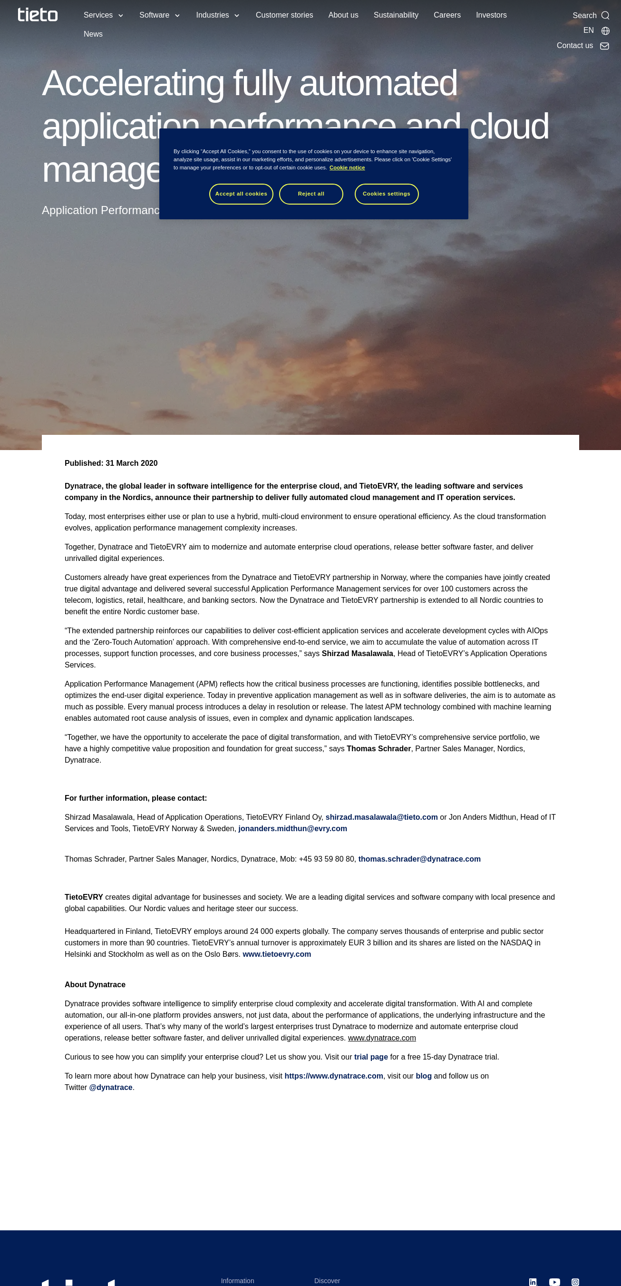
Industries (212, 15)
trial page (371, 1057)
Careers (447, 15)
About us (344, 15)
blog (424, 1076)
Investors (491, 15)
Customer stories (284, 15)
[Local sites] (597, 30)
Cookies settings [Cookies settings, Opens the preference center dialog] (386, 193)
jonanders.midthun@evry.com (293, 829)
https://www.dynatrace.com (333, 1076)
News (93, 34)
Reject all (311, 193)
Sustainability (396, 15)
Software (154, 15)
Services (98, 15)
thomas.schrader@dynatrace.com (420, 859)
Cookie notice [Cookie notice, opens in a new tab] (347, 167)
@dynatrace (111, 1087)
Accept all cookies (241, 193)
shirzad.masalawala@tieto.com (382, 817)
